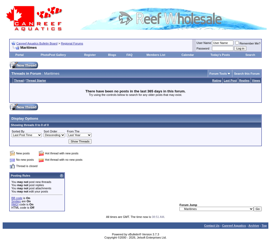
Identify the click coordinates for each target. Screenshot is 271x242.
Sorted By (18, 131)
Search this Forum (247, 73)
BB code (16, 198)
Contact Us (211, 225)
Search (250, 54)
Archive (254, 225)
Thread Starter (36, 80)
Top (264, 225)
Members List (155, 54)
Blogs (112, 54)
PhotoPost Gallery (53, 54)
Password (203, 48)
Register (90, 54)
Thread (19, 80)
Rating (216, 80)
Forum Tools (218, 73)
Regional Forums (72, 43)
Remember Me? (247, 43)
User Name (204, 42)
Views (256, 80)
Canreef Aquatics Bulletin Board (36, 43)
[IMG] (15, 204)
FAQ (130, 54)
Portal (19, 54)
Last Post (230, 80)
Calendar (188, 54)
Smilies (16, 201)
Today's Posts (220, 54)
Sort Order (50, 131)
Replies (244, 80)
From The (73, 131)
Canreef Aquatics (234, 225)
